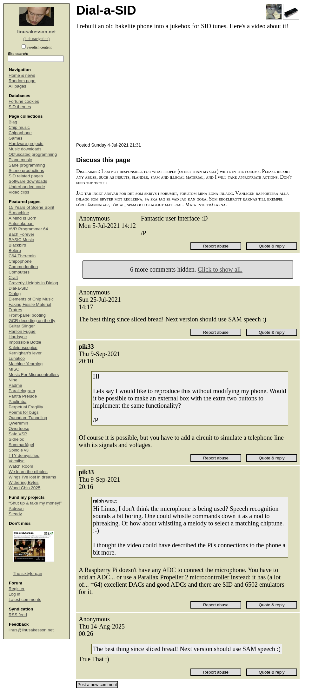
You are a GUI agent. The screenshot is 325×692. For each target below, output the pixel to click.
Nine (13, 380)
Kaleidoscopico (23, 347)
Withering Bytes (24, 482)
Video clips (19, 192)
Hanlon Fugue (22, 331)
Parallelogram (22, 390)
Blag (13, 122)
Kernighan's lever (25, 353)
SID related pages (26, 176)
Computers (19, 272)
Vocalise (16, 460)
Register (16, 588)
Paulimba (17, 401)
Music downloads (25, 149)
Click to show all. (220, 269)
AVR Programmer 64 (28, 229)
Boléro (15, 250)
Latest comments (25, 599)
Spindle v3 (19, 450)
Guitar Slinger (22, 326)
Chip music (19, 127)
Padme (15, 385)
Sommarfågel (21, 444)
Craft (13, 277)
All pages (17, 86)
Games (16, 138)
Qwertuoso (19, 428)
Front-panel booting (27, 315)
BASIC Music (21, 239)
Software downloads (28, 181)
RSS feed (18, 614)
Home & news (22, 75)
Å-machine (19, 212)
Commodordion (23, 266)
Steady (15, 513)
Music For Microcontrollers (34, 374)
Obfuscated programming (33, 154)
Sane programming (27, 165)
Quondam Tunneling (28, 417)
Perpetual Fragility (26, 407)
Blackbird (17, 245)
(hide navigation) (36, 38)
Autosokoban (21, 223)
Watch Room (21, 466)
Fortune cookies (24, 101)
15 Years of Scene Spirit (31, 207)
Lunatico (17, 358)
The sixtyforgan (27, 573)
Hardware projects (26, 143)
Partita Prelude (23, 396)
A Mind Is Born (22, 218)
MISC (14, 369)
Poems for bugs (24, 412)
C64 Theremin (22, 256)
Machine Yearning (26, 363)
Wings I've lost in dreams (32, 477)
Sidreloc (16, 439)
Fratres (15, 309)
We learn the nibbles (28, 471)
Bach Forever (21, 234)
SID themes (20, 106)
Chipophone (20, 132)
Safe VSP (18, 434)
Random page (22, 80)
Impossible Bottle (25, 342)
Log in (14, 594)
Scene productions (26, 170)
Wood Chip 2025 (24, 487)
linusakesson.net (36, 31)
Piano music (20, 159)
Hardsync (18, 336)
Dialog (15, 293)
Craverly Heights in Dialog (33, 282)
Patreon (16, 508)
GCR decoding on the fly (32, 320)
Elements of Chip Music (31, 299)
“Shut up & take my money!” (35, 503)
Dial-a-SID (18, 288)
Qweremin (18, 423)
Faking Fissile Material (30, 304)
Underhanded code (27, 186)
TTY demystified (24, 455)
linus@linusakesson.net (31, 630)
